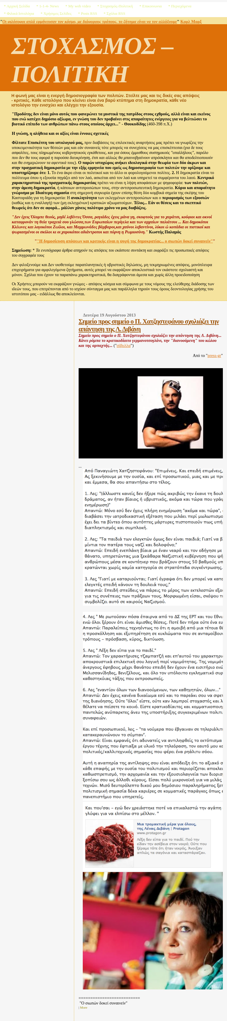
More (83, 1007)
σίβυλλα (124, 345)
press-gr (214, 355)
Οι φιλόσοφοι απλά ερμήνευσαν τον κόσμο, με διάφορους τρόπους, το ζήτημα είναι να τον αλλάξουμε (89, 21)
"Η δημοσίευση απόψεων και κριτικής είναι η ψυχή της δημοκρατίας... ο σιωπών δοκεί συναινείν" (125, 241)
